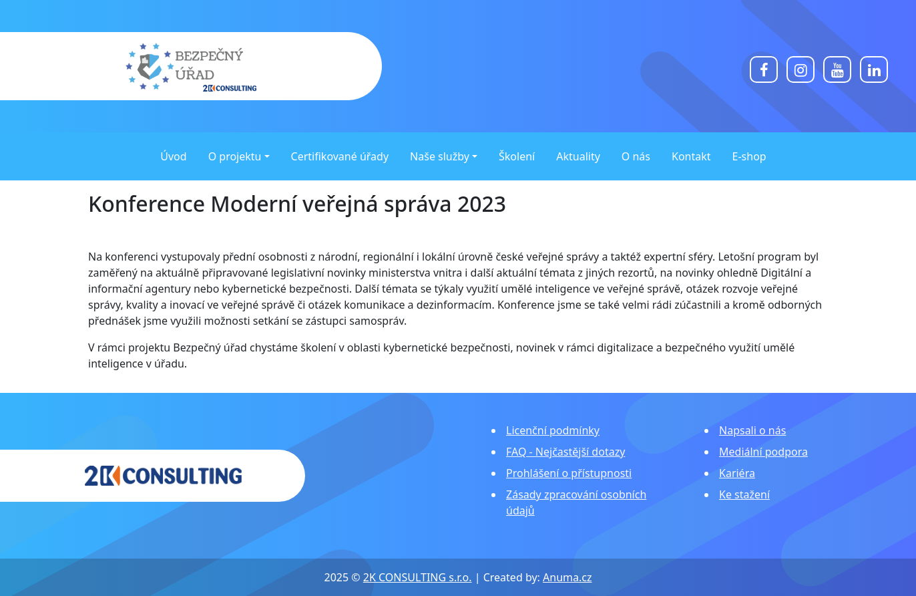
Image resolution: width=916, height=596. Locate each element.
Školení (517, 156)
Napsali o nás (752, 430)
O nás (636, 156)
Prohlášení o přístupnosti (569, 473)
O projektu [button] (235, 156)
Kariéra (737, 473)
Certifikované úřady (340, 156)
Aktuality (578, 156)
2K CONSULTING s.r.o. (417, 577)
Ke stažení (744, 494)
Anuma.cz (567, 577)
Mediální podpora (763, 451)
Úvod (173, 156)
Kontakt (691, 156)
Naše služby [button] (439, 156)
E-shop (749, 156)
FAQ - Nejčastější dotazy (565, 451)
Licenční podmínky (553, 430)
